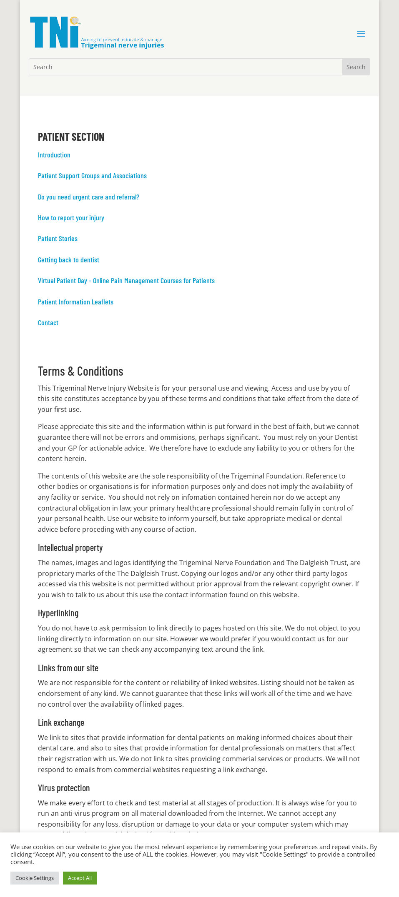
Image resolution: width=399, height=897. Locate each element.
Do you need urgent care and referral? (88, 196)
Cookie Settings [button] (34, 878)
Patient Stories (58, 238)
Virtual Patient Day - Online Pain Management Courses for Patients (126, 280)
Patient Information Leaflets (75, 301)
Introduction (54, 154)
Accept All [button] (80, 878)
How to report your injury (71, 217)
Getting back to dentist (68, 259)
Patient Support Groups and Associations (92, 175)
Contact (48, 322)
